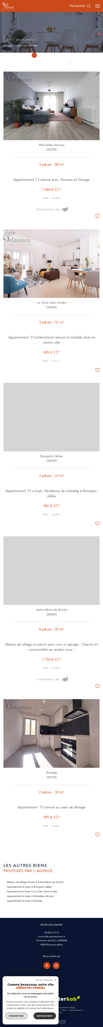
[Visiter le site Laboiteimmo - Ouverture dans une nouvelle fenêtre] (51, 1019)
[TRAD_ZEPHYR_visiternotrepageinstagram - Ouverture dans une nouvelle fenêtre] (56, 965)
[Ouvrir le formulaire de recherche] (80, 6)
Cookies (59, 1013)
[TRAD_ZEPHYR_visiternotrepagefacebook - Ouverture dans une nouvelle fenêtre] (46, 965)
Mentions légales (52, 1010)
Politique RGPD (47, 1012)
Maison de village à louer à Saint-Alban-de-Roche (35, 882)
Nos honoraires (25, 1010)
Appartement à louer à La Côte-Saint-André (32, 892)
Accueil (7, 46)
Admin (65, 1010)
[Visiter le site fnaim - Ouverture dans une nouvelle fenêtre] (45, 1000)
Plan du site (39, 1010)
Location (20, 46)
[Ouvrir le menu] (97, 6)
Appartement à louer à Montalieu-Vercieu (30, 896)
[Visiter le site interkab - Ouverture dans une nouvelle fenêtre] (66, 998)
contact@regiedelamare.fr (51, 936)
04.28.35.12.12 (51, 932)
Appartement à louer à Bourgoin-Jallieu (29, 887)
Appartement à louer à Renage (24, 901)
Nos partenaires (76, 1010)
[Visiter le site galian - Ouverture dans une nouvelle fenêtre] (28, 999)
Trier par (35, 63)
